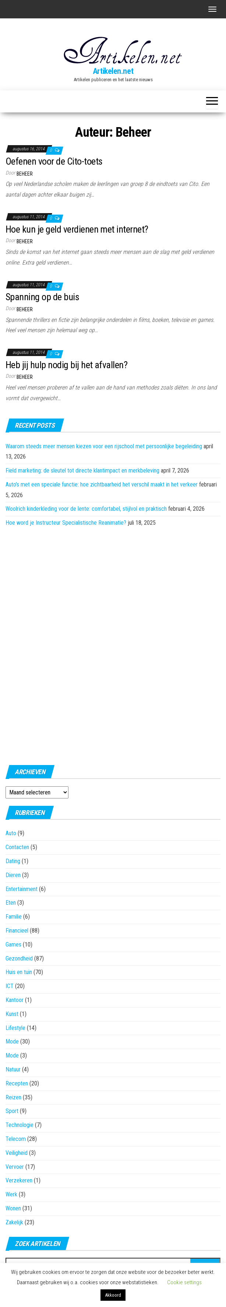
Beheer (25, 174)
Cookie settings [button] (184, 1282)
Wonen (13, 1208)
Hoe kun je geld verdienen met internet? (77, 229)
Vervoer (15, 1166)
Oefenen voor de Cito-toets (54, 161)
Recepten (17, 1083)
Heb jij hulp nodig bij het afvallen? (66, 364)
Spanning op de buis (42, 296)
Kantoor (15, 1000)
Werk (11, 1194)
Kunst (12, 1013)
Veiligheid (17, 1152)
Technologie (19, 1124)
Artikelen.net (113, 71)
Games (13, 944)
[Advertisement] (113, 644)
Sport (12, 1110)
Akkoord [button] (113, 1295)
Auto (11, 833)
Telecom (16, 1138)
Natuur (13, 1069)
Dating (13, 861)
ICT (10, 986)
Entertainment (22, 889)
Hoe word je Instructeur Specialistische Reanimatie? (66, 522)
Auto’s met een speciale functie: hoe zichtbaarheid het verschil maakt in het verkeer (102, 484)
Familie (14, 916)
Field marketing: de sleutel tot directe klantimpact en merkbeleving (82, 470)
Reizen (13, 1097)
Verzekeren (19, 1180)
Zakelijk (14, 1222)
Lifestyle (15, 1027)
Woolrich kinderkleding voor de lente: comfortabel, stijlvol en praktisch (86, 508)
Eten (11, 902)
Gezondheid (19, 958)
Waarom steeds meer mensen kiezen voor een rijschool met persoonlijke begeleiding (104, 446)
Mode (12, 1041)
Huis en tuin (19, 972)
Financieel (17, 930)
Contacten (17, 847)
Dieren (13, 875)
